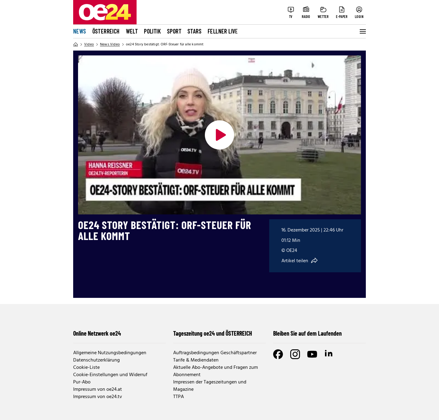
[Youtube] (312, 354)
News (79, 31)
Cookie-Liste (86, 368)
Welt (132, 31)
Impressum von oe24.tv (97, 397)
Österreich (106, 31)
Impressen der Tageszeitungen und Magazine (209, 386)
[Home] (75, 44)
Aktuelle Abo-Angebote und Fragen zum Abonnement (215, 371)
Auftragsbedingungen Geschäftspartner (215, 353)
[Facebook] (278, 354)
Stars (194, 31)
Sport (174, 31)
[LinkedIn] (329, 354)
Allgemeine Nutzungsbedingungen (109, 353)
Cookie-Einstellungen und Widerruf (110, 375)
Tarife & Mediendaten (196, 360)
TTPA (178, 397)
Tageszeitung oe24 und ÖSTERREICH (212, 333)
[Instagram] (295, 354)
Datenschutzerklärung (96, 360)
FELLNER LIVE (223, 31)
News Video (110, 44)
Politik (152, 31)
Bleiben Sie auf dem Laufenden (307, 333)
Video (89, 44)
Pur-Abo (82, 382)
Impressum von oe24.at (97, 390)
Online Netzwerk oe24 (97, 333)
